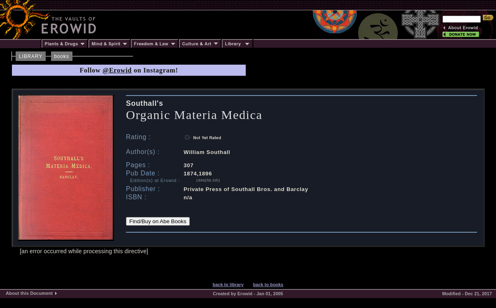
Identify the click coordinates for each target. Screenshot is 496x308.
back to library (228, 284)
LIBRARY (30, 56)
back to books (268, 284)
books (61, 56)
